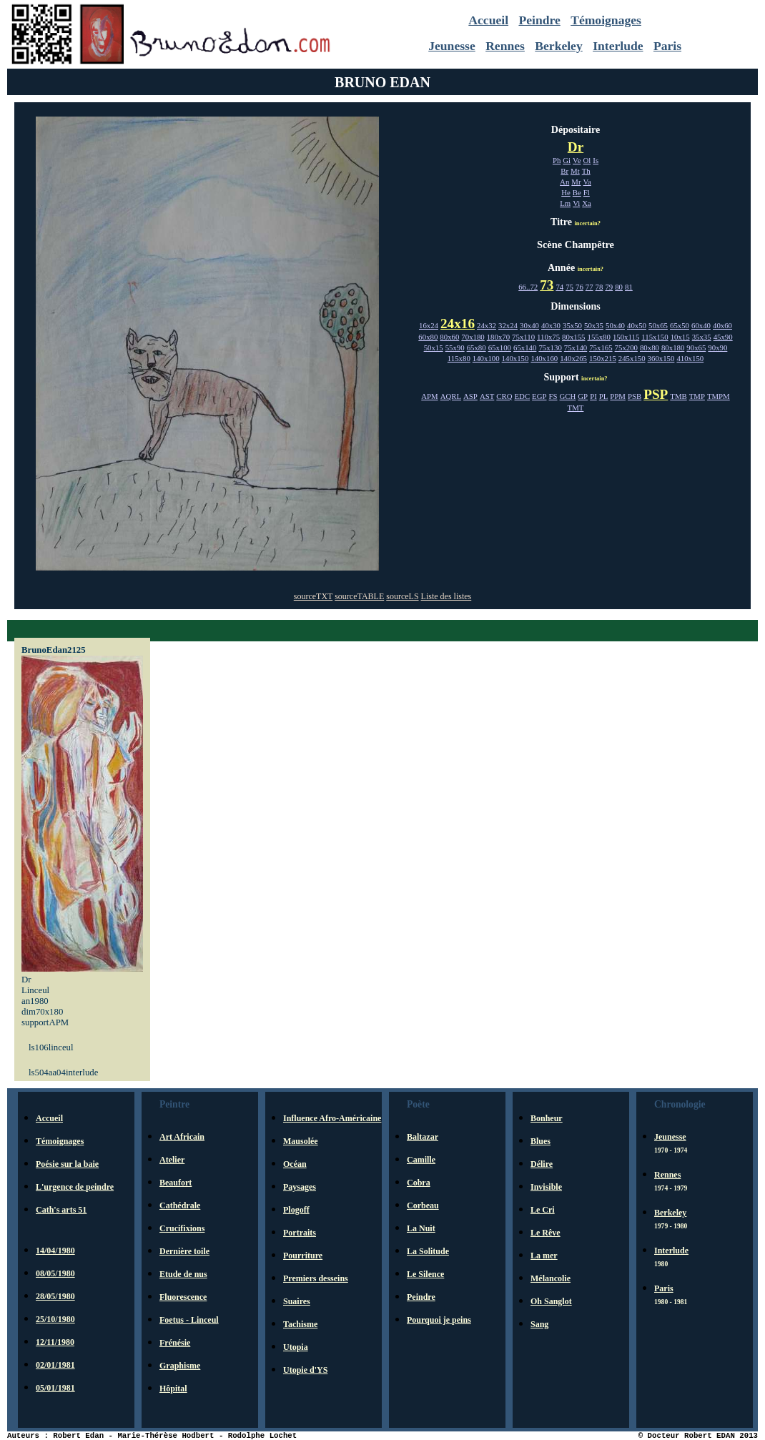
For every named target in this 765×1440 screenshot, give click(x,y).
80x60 (449, 336)
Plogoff (296, 1210)
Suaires (296, 1301)
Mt (575, 171)
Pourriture (302, 1256)
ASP (470, 396)
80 (619, 286)
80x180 (672, 347)
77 (589, 286)
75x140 (575, 347)
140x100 (486, 358)
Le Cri (542, 1210)
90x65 (696, 347)
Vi (576, 203)
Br (564, 171)
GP (583, 396)
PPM (618, 396)
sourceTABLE (359, 596)
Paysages (299, 1187)
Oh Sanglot (551, 1301)
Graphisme (179, 1366)
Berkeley (558, 46)
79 (609, 286)
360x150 (661, 358)
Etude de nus (183, 1274)
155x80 (599, 336)
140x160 (544, 358)
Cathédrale (179, 1205)
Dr (575, 146)
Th (586, 171)
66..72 (528, 286)
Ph (557, 160)
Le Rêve (545, 1233)
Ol (587, 160)
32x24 (508, 325)
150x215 (602, 358)
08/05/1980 (55, 1273)
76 (579, 286)
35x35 (701, 336)
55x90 (455, 347)
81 (629, 286)
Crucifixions (181, 1228)
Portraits (299, 1233)
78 (599, 286)
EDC (522, 396)
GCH (568, 396)
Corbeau (423, 1205)
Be (577, 192)
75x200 (626, 347)
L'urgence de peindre (75, 1187)
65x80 (476, 347)
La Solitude (428, 1251)
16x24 (428, 325)
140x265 (573, 358)
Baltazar (422, 1137)
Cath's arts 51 (61, 1210)
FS (553, 396)
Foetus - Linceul (189, 1320)
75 (569, 286)
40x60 (722, 325)
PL (603, 396)
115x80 (459, 358)
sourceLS (402, 596)
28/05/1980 (55, 1296)
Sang (539, 1324)
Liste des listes (446, 596)
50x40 (615, 325)
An (564, 181)
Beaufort (175, 1183)
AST (487, 396)
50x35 (593, 325)
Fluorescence (183, 1297)
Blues (540, 1141)
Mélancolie (550, 1278)
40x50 (636, 325)
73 (546, 284)
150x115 (626, 336)
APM (429, 396)
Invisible (546, 1187)
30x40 (529, 325)
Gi (567, 160)
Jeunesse (451, 46)
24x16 (457, 323)
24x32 (486, 325)
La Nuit (421, 1228)
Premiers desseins (315, 1278)
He (566, 192)
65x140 (524, 347)
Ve (577, 160)
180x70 (498, 336)
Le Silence (425, 1274)
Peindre (539, 20)
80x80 (649, 347)
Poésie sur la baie (67, 1164)
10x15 (680, 336)
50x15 (433, 347)
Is (595, 160)
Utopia (295, 1347)
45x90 (723, 336)
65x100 (499, 347)
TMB (678, 396)
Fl (586, 192)
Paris (667, 46)
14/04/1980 (55, 1251)
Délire (541, 1164)
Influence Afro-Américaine (332, 1118)
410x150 (690, 358)
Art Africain (181, 1137)
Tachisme (300, 1324)
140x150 (515, 358)
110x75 (548, 336)
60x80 (428, 336)
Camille (421, 1160)
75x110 (523, 336)
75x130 (549, 347)
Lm (565, 203)
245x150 (632, 358)
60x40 (701, 325)
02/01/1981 (55, 1365)
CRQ (504, 396)
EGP (539, 396)
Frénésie (174, 1343)
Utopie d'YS (305, 1370)
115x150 (654, 336)
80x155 (573, 336)
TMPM (718, 396)
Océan (295, 1164)
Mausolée (300, 1141)
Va (587, 181)
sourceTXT (313, 596)
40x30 (551, 325)
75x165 (600, 347)
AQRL (450, 396)
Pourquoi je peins (439, 1320)
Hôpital (173, 1389)
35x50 (572, 325)
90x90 (717, 347)
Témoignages (606, 20)
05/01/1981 (55, 1388)
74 (559, 286)
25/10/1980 (55, 1319)
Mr (576, 181)
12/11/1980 (55, 1342)
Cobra (418, 1183)
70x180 (472, 336)
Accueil (488, 20)
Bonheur (546, 1118)
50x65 (658, 325)
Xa (586, 203)
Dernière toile (184, 1251)
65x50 (679, 325)
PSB (634, 396)
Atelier (171, 1160)
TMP (697, 396)
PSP (655, 394)
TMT (576, 407)
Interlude (618, 46)
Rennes (505, 46)
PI (593, 396)
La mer (544, 1256)
